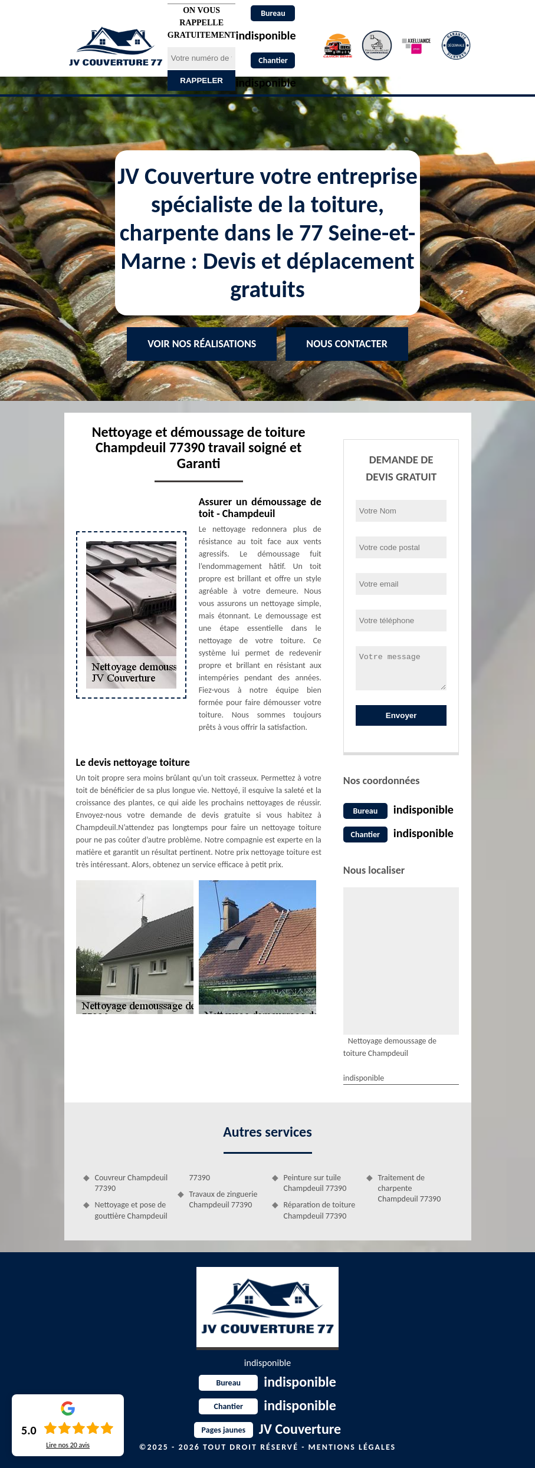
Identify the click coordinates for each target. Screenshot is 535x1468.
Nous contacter (346, 343)
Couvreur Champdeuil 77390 (131, 1183)
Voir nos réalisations (201, 343)
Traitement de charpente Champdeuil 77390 (409, 1188)
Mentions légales (352, 1447)
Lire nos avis (68, 1445)
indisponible (423, 809)
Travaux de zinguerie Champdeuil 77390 (223, 1199)
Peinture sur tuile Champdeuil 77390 (315, 1183)
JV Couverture (267, 1428)
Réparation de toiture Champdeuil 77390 (320, 1210)
